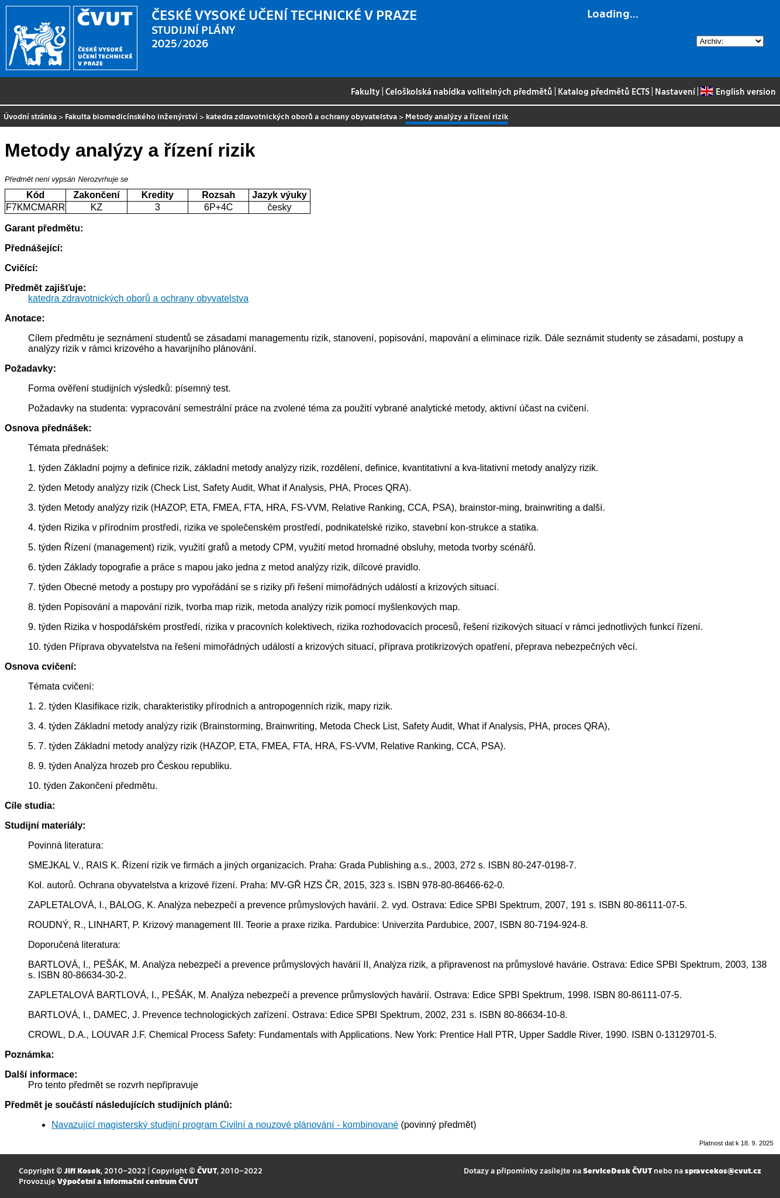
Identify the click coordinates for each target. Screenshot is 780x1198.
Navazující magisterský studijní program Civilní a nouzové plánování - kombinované (224, 1125)
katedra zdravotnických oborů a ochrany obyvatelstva (301, 116)
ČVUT (207, 1170)
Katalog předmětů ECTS (604, 91)
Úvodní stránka (30, 116)
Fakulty (365, 91)
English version (737, 91)
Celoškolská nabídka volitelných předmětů (469, 91)
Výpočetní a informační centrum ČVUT (127, 1180)
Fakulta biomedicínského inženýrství (131, 116)
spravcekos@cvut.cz (723, 1170)
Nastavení (675, 91)
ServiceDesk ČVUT (617, 1170)
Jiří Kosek (82, 1170)
